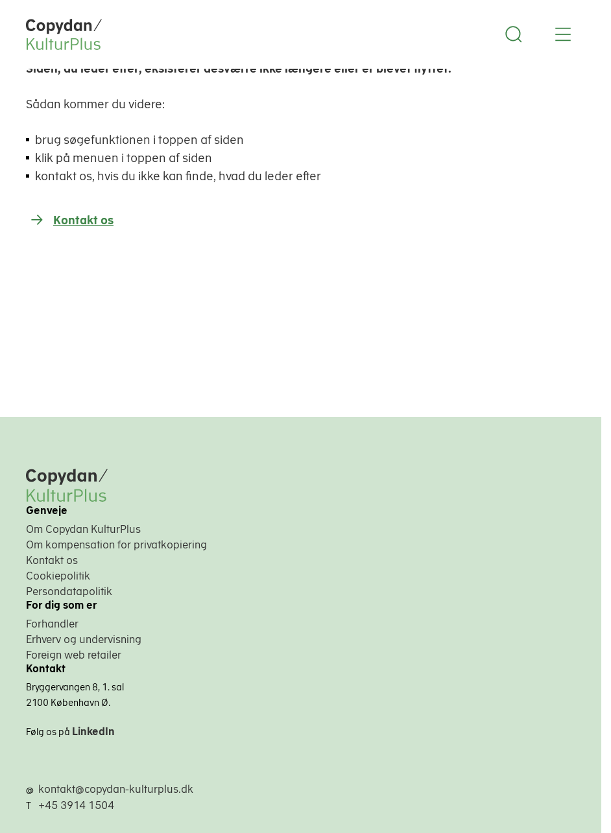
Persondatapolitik (69, 591)
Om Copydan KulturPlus (83, 529)
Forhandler (52, 623)
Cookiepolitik (58, 575)
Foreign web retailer (73, 655)
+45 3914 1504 (76, 805)
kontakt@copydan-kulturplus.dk (115, 789)
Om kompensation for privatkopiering (116, 544)
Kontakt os (83, 220)
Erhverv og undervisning (83, 639)
